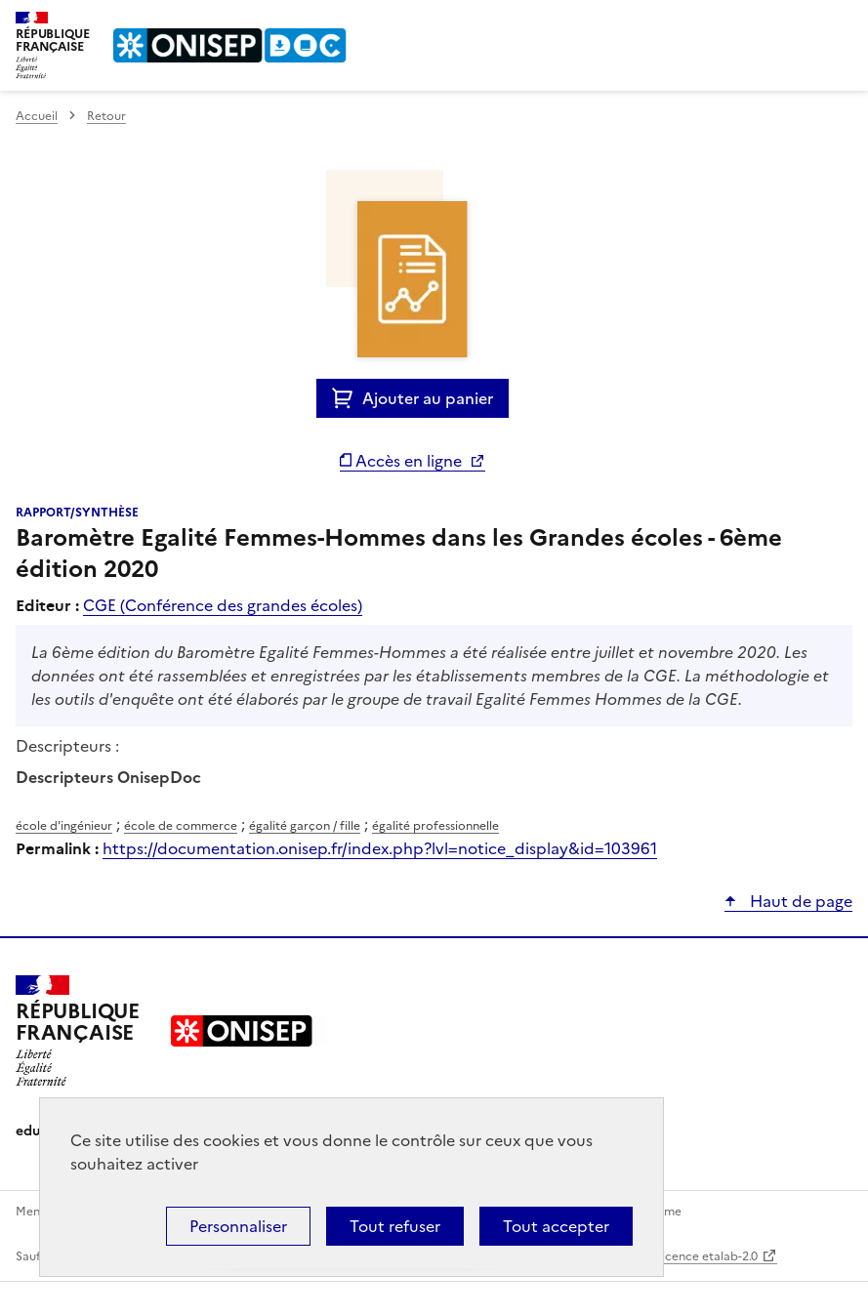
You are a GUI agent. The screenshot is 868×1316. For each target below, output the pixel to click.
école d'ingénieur (64, 826)
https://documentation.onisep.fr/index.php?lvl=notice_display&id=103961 (380, 848)
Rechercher (801, 23)
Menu (840, 23)
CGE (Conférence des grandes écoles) (222, 605)
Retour (106, 116)
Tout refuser (395, 1226)
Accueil (37, 116)
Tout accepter (556, 1226)
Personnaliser (238, 1226)
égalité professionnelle (435, 826)
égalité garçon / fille (304, 826)
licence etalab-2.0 (708, 1256)
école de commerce (180, 826)
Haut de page (799, 901)
